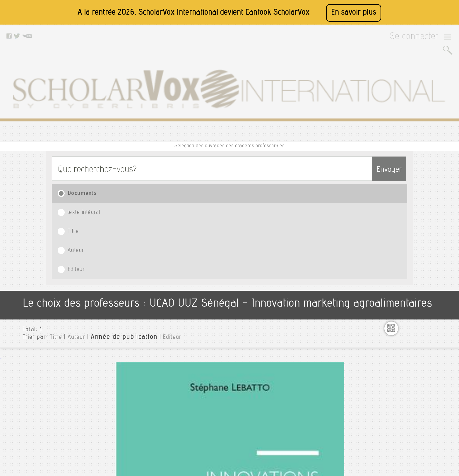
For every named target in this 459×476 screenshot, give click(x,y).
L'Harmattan (123, 233)
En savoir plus (353, 12)
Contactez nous (137, 419)
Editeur (355, 125)
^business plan (403, 202)
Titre (215, 125)
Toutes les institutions (408, 168)
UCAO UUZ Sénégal (405, 178)
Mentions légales (138, 398)
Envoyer (377, 100)
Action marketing (405, 250)
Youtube (191, 398)
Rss (126, 434)
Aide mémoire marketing (413, 259)
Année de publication (107, 190)
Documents (77, 125)
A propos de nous (139, 390)
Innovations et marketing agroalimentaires (149, 217)
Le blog (129, 427)
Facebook (193, 383)
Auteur (283, 125)
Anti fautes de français (411, 311)
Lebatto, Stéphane (129, 226)
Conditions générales (142, 405)
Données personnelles (143, 412)
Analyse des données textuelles (420, 278)
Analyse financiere (407, 287)
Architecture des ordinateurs (417, 320)
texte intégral (144, 125)
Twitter (190, 390)
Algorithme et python (410, 268)
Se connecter (422, 38)
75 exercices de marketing (415, 211)
